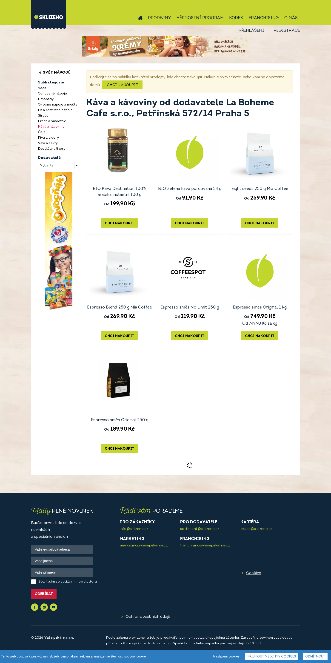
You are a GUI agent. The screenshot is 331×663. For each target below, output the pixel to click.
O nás (291, 18)
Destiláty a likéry (51, 149)
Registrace (287, 31)
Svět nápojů (54, 72)
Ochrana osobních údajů (148, 617)
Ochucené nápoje (52, 93)
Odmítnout (315, 656)
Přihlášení (251, 31)
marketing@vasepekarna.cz (144, 545)
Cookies (253, 573)
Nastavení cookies (226, 656)
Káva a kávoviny (51, 127)
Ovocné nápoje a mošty (57, 104)
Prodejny (159, 18)
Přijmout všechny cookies (272, 656)
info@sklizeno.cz (134, 529)
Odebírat (44, 594)
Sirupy (43, 115)
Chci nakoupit (122, 85)
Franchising (264, 18)
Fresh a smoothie (52, 121)
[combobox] (58, 165)
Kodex (236, 18)
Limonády (46, 99)
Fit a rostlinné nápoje (55, 110)
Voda (42, 88)
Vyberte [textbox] (47, 165)
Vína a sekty (48, 143)
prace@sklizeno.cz (256, 529)
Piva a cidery (48, 138)
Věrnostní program (200, 18)
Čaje (42, 132)
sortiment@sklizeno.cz (199, 529)
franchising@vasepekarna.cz (205, 545)
